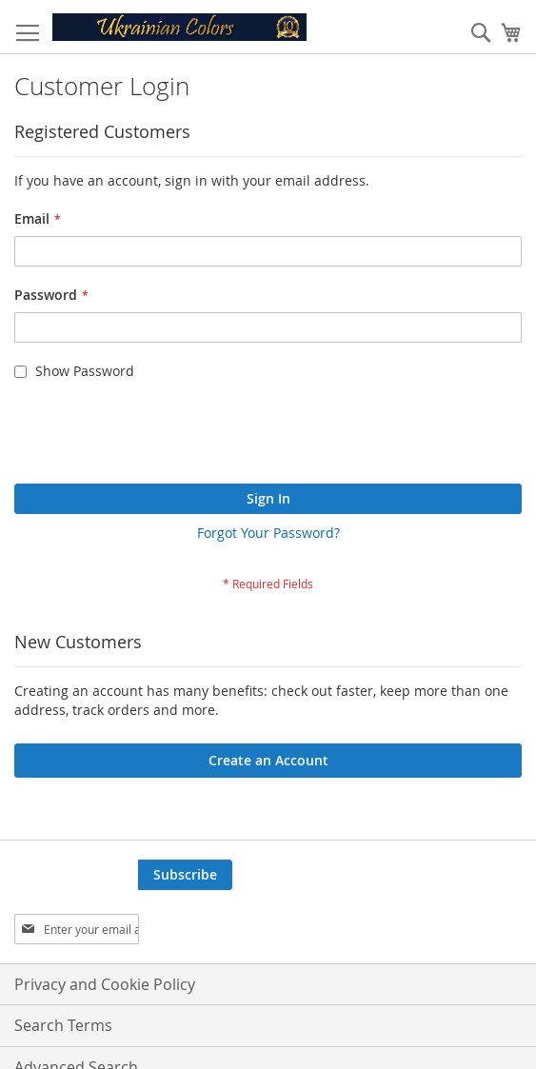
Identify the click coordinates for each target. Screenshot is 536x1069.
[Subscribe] (185, 875)
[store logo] (179, 27)
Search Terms (63, 1025)
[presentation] (159, 437)
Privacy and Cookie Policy (104, 984)
